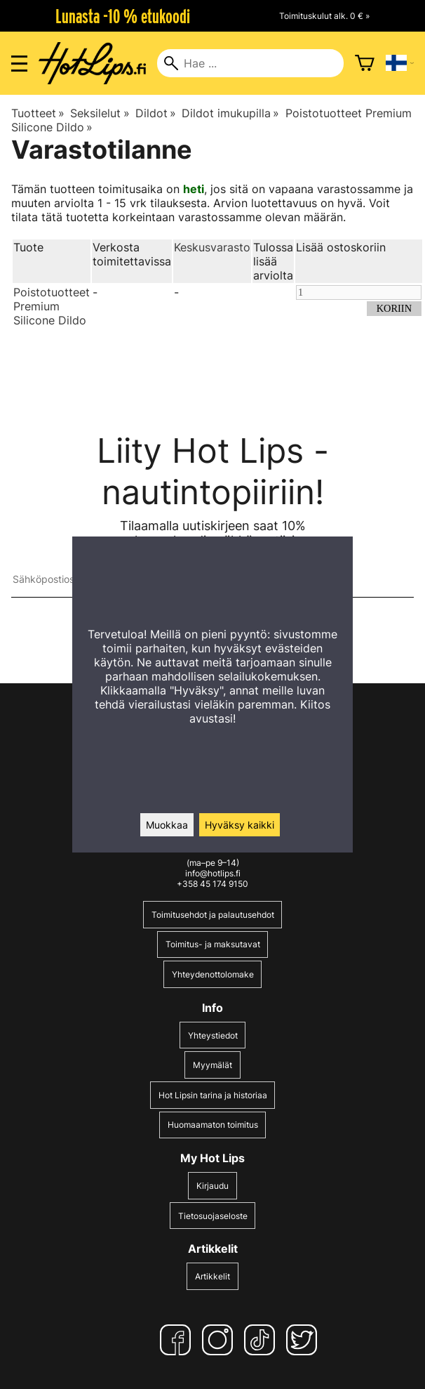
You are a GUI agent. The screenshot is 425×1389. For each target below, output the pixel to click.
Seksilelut (99, 113)
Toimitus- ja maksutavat (213, 944)
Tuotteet (38, 113)
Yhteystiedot (213, 1035)
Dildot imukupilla (230, 113)
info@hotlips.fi (213, 873)
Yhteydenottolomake (213, 974)
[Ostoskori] (365, 63)
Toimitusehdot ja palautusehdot (212, 914)
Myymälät (212, 1065)
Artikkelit (212, 1276)
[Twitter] (304, 1339)
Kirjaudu (212, 1185)
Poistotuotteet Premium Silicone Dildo (51, 306)
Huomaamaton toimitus (213, 1124)
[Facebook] (178, 1339)
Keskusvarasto (212, 247)
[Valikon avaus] (19, 63)
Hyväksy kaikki (239, 825)
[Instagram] (220, 1339)
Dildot (155, 113)
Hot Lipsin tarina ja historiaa (212, 1095)
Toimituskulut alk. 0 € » (324, 16)
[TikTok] (262, 1339)
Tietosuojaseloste (213, 1216)
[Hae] (250, 63)
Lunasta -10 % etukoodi (122, 16)
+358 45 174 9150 (212, 883)
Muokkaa (167, 825)
